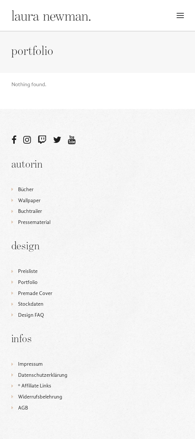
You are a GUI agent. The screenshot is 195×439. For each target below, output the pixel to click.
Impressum (30, 364)
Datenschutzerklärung (42, 375)
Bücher (26, 189)
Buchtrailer (30, 211)
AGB (23, 408)
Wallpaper (29, 200)
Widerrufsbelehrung (40, 397)
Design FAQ (31, 315)
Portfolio (28, 282)
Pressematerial (34, 222)
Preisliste (28, 271)
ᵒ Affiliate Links (34, 386)
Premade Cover (35, 293)
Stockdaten (30, 304)
